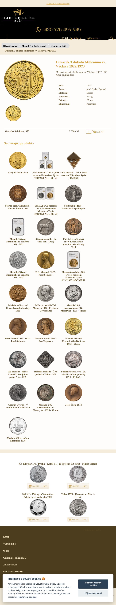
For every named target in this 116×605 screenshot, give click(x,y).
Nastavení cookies (27, 597)
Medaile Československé (34, 46)
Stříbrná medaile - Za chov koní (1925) (46, 240)
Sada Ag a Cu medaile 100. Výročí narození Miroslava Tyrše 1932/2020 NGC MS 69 (45, 209)
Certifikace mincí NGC (14, 558)
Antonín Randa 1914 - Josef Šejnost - (46, 339)
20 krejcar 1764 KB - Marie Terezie (78, 463)
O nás (6, 550)
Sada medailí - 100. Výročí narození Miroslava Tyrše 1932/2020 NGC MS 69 (46, 175)
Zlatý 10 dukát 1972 (18, 172)
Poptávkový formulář (13, 571)
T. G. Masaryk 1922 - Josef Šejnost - (45, 273)
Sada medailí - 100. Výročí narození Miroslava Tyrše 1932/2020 (73, 175)
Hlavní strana (10, 46)
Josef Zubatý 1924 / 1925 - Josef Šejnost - (18, 339)
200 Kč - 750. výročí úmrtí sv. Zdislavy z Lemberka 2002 (38, 495)
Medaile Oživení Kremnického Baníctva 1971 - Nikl (17, 242)
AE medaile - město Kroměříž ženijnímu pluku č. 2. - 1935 (18, 374)
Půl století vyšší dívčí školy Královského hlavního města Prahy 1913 (74, 243)
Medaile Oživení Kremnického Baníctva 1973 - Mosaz (73, 341)
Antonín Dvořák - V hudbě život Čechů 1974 (18, 406)
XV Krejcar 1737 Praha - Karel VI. (38, 463)
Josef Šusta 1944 (73, 405)
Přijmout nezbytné (93, 593)
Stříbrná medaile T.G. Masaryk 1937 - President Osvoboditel (46, 308)
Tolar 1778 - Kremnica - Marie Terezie (78, 495)
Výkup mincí (9, 543)
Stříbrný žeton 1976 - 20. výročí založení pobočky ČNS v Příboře (73, 374)
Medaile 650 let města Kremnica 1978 (18, 439)
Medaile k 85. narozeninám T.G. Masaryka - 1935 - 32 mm (45, 408)
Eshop (6, 536)
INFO (45, 486)
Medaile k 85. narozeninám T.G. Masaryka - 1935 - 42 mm (73, 308)
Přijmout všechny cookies (93, 584)
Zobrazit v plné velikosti (58, 3)
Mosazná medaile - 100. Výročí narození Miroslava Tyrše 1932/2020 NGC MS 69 (73, 276)
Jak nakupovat (10, 565)
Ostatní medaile (59, 46)
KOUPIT (35, 486)
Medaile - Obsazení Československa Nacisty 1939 (18, 308)
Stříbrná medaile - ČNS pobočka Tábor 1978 (46, 373)
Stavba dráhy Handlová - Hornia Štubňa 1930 (18, 207)
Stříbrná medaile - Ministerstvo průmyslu (73, 207)
